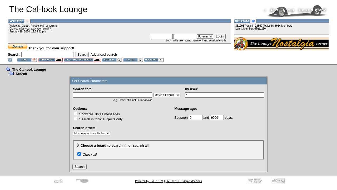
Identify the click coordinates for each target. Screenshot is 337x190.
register (53, 25)
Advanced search (104, 54)
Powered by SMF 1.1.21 (149, 181)
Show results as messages (97, 114)
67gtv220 (260, 28)
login (42, 25)
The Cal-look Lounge (29, 70)
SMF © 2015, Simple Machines (184, 181)
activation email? (41, 28)
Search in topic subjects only (98, 119)
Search (21, 74)
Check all (90, 154)
